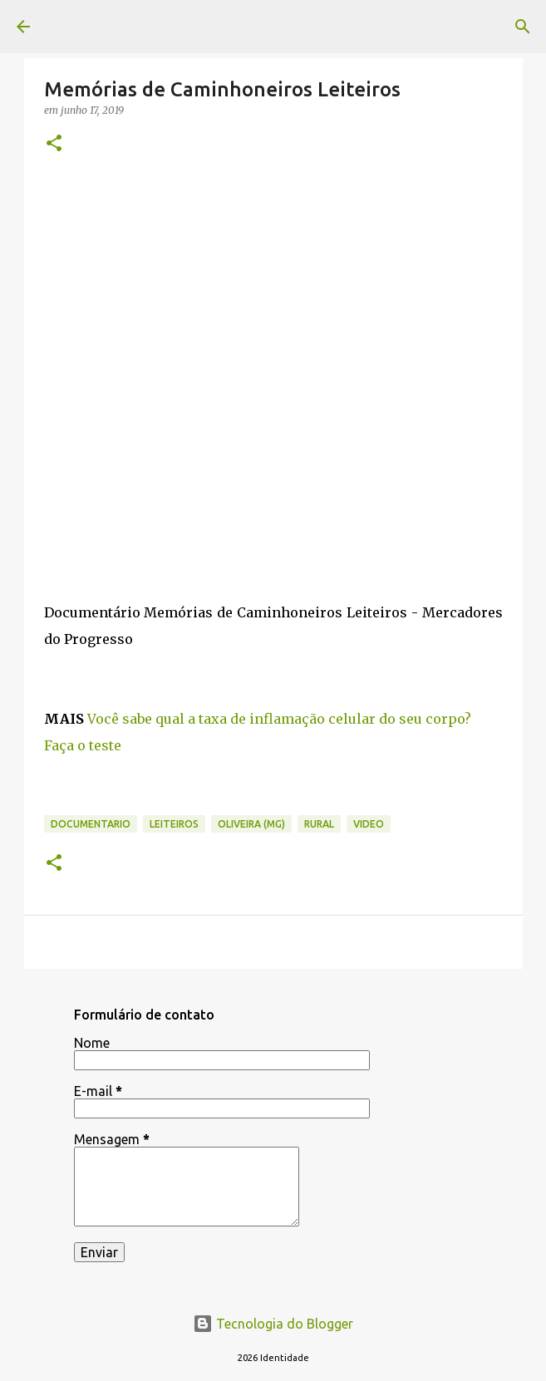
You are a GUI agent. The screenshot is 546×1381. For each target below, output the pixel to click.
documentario (90, 823)
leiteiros (174, 823)
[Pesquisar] (523, 27)
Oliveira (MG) (251, 823)
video (368, 823)
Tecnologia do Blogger (273, 1323)
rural (319, 823)
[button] (54, 144)
